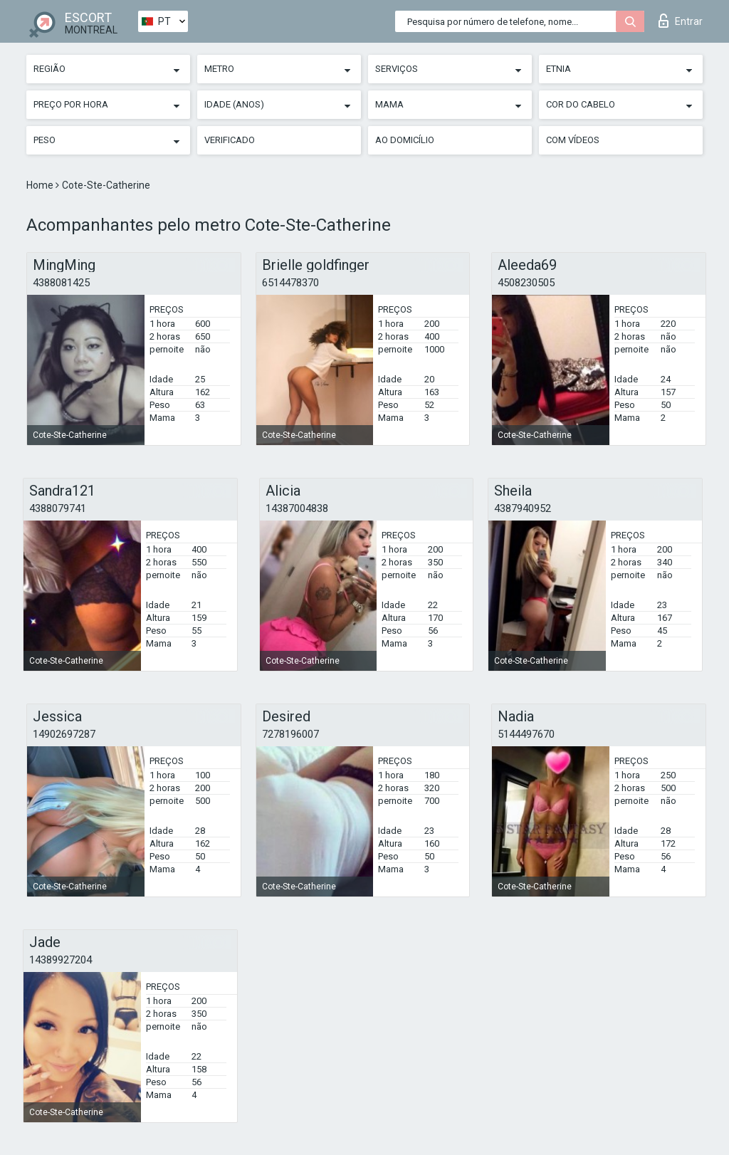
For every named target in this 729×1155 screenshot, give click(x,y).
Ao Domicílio (404, 140)
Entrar (681, 20)
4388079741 (57, 508)
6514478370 (290, 282)
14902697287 (64, 734)
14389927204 (60, 959)
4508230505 (526, 282)
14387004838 (297, 508)
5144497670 (526, 734)
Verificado (229, 140)
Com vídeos (572, 140)
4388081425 (61, 282)
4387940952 (522, 508)
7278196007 (290, 734)
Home (41, 185)
